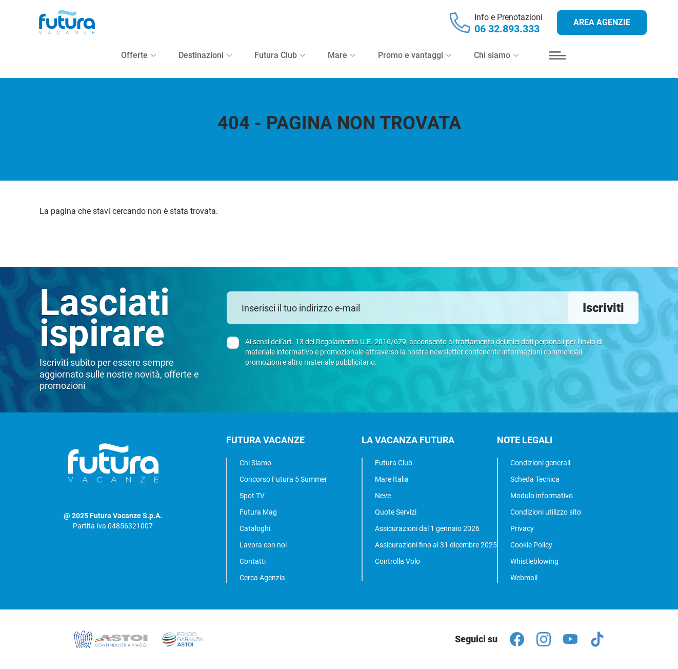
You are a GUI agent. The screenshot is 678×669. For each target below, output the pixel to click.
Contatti (253, 561)
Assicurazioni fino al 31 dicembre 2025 (436, 545)
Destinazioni (205, 67)
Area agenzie (601, 28)
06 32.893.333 (507, 35)
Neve (383, 495)
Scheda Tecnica (535, 479)
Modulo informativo (541, 495)
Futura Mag (258, 512)
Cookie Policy (531, 545)
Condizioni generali (540, 463)
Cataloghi (255, 528)
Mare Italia (392, 479)
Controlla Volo (397, 561)
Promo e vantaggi (414, 67)
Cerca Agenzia (262, 578)
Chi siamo (496, 67)
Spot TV (252, 495)
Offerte (138, 67)
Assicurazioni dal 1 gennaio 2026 (427, 528)
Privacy (522, 528)
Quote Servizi (395, 512)
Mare (341, 67)
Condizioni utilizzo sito (545, 512)
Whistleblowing (534, 561)
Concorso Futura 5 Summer (283, 479)
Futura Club (393, 463)
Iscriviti (603, 308)
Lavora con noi (263, 545)
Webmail (523, 578)
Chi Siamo (255, 463)
